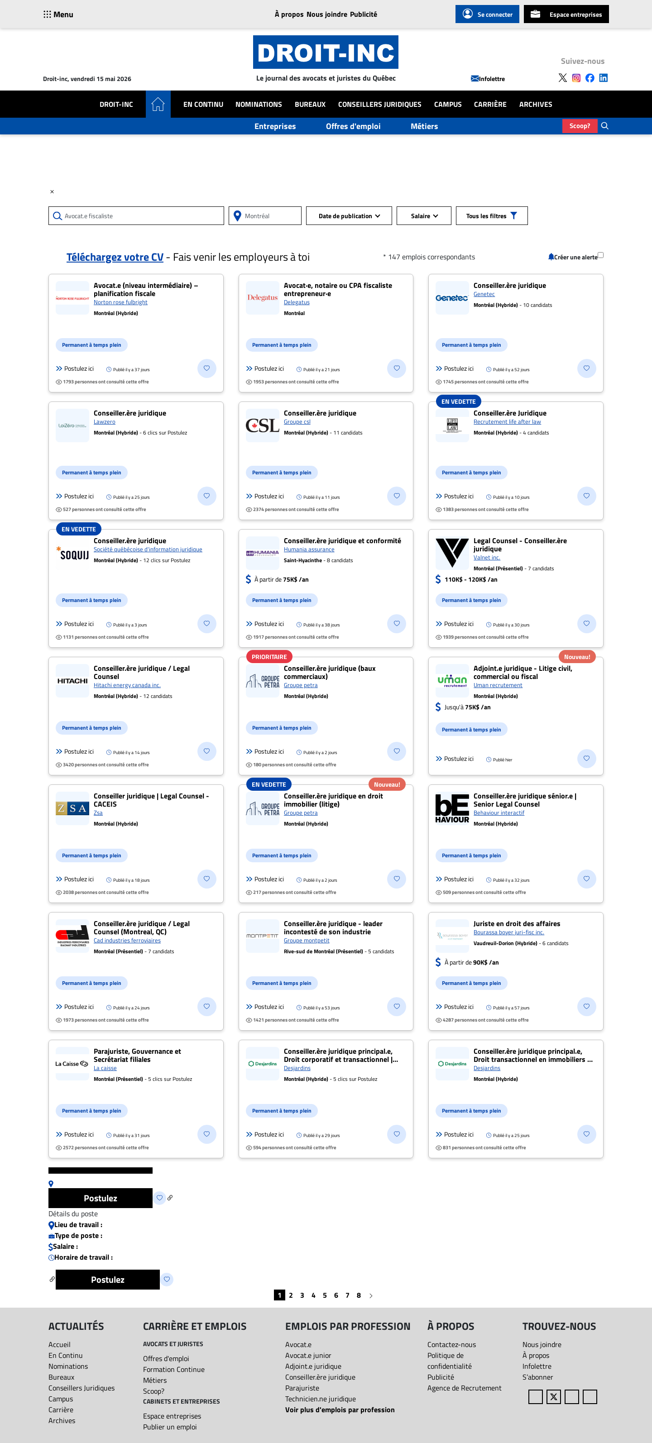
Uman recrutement (498, 684)
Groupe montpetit (307, 940)
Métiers (424, 126)
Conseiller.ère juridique (320, 1376)
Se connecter (487, 14)
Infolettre (488, 78)
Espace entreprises (566, 14)
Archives (535, 104)
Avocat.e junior (308, 1355)
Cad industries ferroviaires (127, 940)
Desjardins (297, 1067)
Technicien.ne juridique (320, 1398)
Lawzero (104, 421)
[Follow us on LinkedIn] (603, 77)
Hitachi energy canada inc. (127, 684)
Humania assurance (309, 549)
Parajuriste (302, 1387)
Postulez (100, 1198)
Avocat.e (298, 1344)
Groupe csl (297, 421)
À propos (289, 14)
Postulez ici (75, 368)
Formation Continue (174, 1369)
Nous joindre (327, 14)
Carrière (490, 104)
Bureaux (310, 104)
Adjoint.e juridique (313, 1366)
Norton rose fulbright (121, 301)
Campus (448, 104)
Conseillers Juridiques (380, 104)
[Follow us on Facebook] (590, 77)
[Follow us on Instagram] (576, 77)
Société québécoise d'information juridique (148, 549)
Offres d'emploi (353, 126)
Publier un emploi (170, 1426)
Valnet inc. (487, 557)
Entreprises (275, 126)
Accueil (59, 1344)
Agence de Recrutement (464, 1387)
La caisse (105, 1067)
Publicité (363, 14)
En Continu (203, 104)
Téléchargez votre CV (115, 256)
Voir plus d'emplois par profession (340, 1409)
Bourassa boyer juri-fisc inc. (509, 932)
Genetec (484, 293)
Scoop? (580, 125)
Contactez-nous (451, 1344)
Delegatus (297, 301)
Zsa (98, 812)
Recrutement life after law (507, 421)
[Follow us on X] (562, 77)
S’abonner (538, 1376)
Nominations (258, 104)
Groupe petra (301, 684)
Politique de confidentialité (449, 1360)
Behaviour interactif (499, 812)
